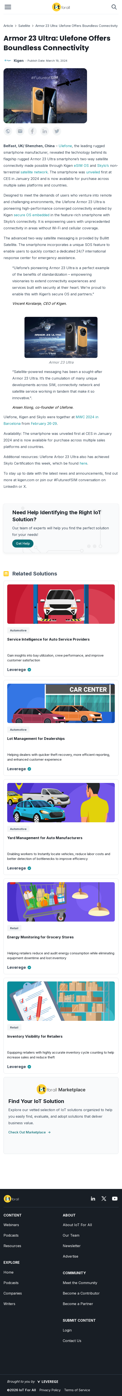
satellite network (34, 172)
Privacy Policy (50, 1390)
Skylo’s (103, 165)
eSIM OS (81, 165)
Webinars (11, 1225)
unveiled (93, 172)
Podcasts (11, 1235)
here (83, 463)
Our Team (71, 1235)
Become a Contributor (81, 1293)
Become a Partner (78, 1304)
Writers (9, 1304)
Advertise (70, 1256)
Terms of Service (77, 1390)
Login (67, 1330)
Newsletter (72, 1246)
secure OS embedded (31, 215)
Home (8, 1272)
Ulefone (65, 146)
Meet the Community (80, 1283)
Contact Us (72, 1340)
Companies (12, 1293)
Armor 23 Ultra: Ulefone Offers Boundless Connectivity (76, 26)
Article (8, 26)
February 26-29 (44, 423)
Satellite (24, 26)
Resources (12, 1246)
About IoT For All (77, 1225)
